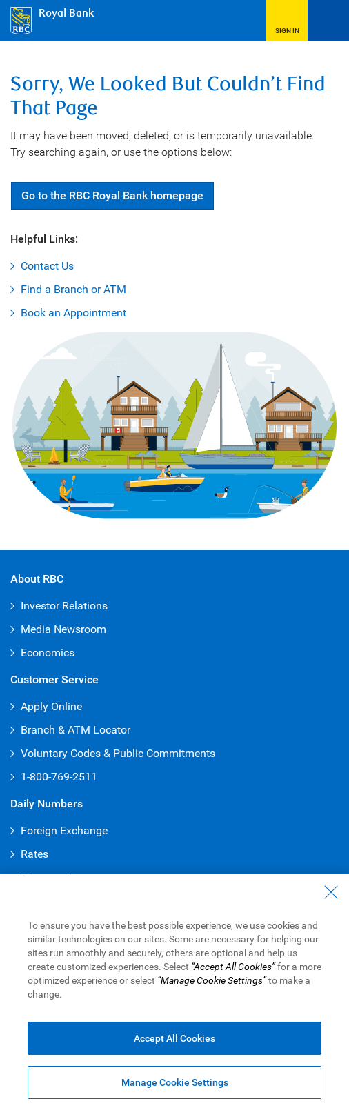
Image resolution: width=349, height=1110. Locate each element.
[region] (174, 992)
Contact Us (47, 265)
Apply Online (51, 706)
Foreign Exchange (64, 830)
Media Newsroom (63, 629)
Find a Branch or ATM (73, 289)
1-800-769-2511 (59, 776)
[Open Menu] (328, 20)
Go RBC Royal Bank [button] (112, 195)
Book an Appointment (73, 312)
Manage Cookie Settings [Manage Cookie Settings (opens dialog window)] (174, 1082)
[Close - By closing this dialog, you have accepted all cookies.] (331, 892)
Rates (34, 853)
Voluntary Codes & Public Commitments (118, 753)
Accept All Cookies (174, 1038)
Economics (47, 652)
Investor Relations (64, 605)
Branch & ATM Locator (75, 729)
